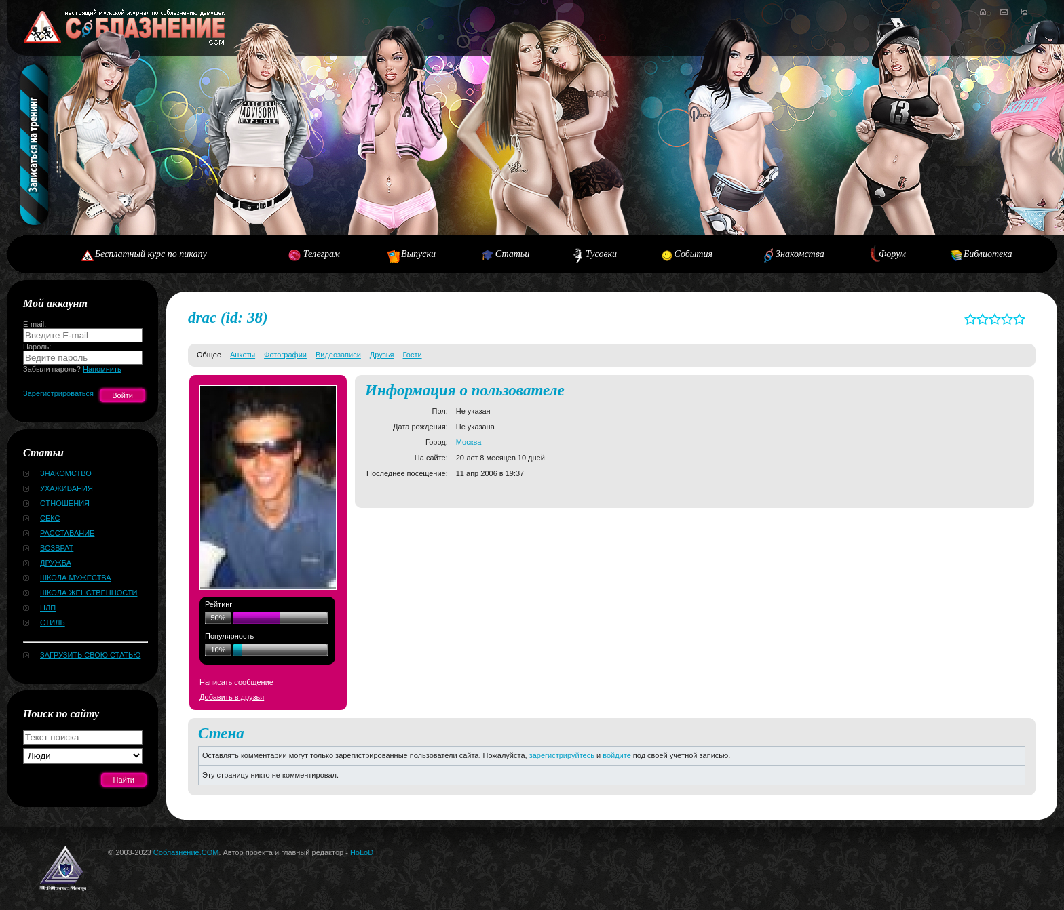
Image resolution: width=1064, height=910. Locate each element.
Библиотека (988, 254)
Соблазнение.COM (186, 852)
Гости (412, 355)
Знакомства (800, 254)
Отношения (65, 503)
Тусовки (601, 254)
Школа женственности (88, 593)
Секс (50, 518)
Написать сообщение (236, 682)
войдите (617, 755)
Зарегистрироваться (58, 393)
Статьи (512, 254)
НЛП (48, 608)
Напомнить (102, 369)
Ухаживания (66, 488)
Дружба (55, 563)
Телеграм (321, 254)
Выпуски (418, 254)
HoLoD (361, 852)
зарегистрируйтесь (561, 755)
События (693, 254)
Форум (892, 254)
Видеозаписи (338, 355)
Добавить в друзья (232, 697)
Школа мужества (75, 578)
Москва (469, 442)
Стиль (52, 622)
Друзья (382, 355)
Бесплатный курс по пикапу (151, 254)
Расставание (67, 533)
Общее (209, 355)
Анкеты (242, 355)
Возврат (56, 548)
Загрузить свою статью (90, 655)
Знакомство (66, 473)
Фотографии (285, 355)
